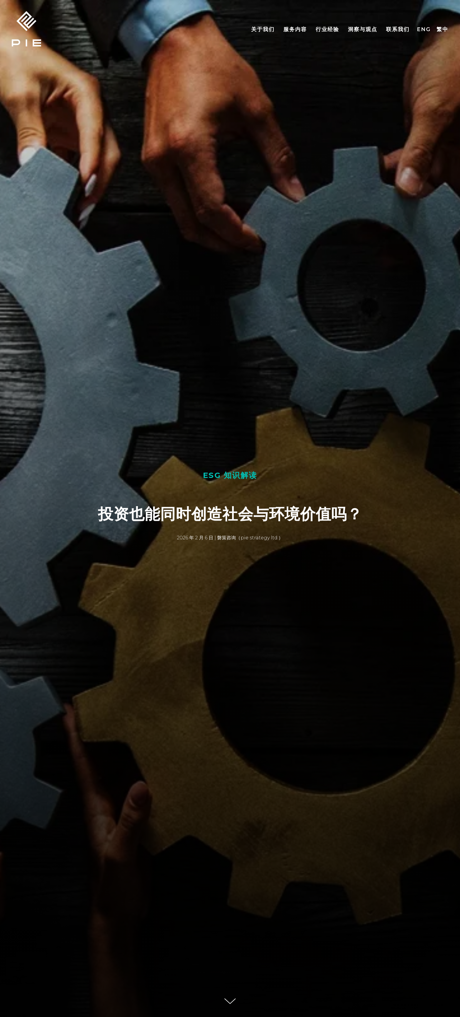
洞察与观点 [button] (362, 29)
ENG (424, 29)
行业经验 (327, 29)
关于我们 (263, 29)
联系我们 (398, 29)
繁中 (442, 29)
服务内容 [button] (295, 29)
